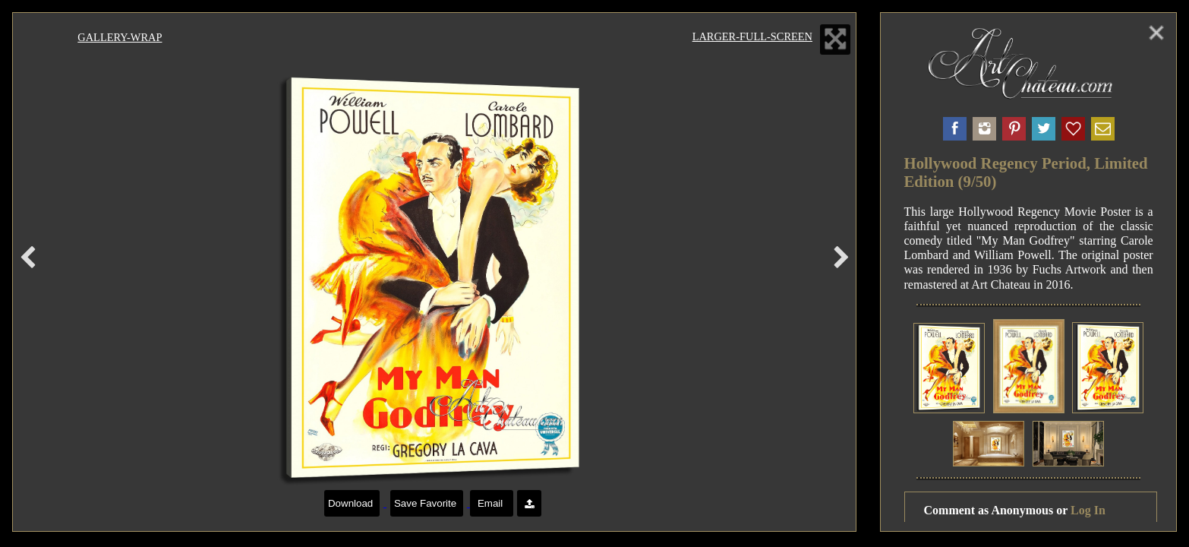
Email (492, 503)
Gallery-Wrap (119, 37)
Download (352, 503)
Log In (1088, 510)
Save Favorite (426, 503)
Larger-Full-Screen (752, 36)
